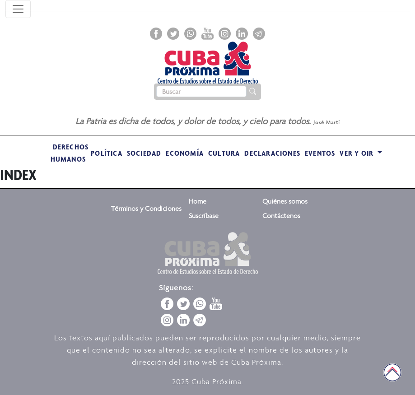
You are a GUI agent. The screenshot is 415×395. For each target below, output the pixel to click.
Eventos (320, 153)
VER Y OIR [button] (357, 153)
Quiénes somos (285, 201)
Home (197, 201)
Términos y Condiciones (146, 208)
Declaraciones (272, 153)
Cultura (224, 153)
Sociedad (144, 153)
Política (106, 153)
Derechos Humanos (70, 153)
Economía (185, 153)
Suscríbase (204, 215)
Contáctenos (281, 215)
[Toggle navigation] (18, 9)
